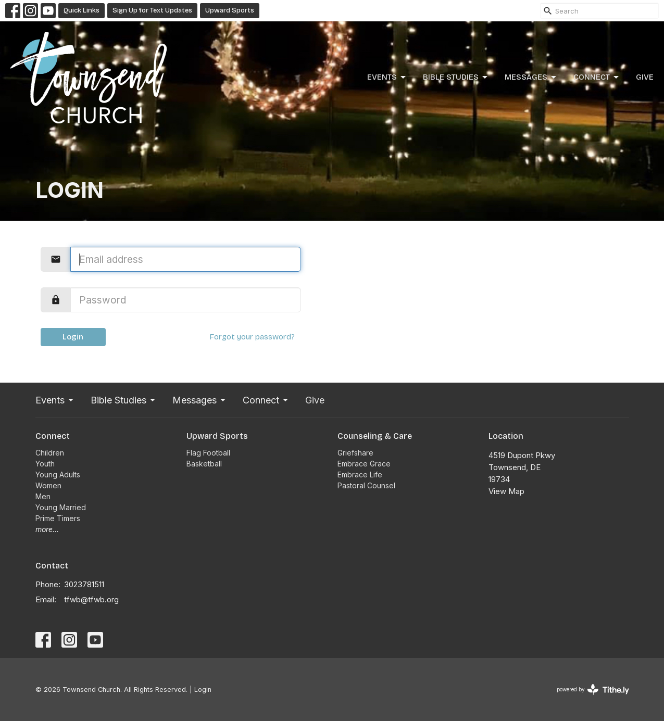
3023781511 (84, 584)
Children (49, 452)
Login (72, 336)
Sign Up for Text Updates (152, 10)
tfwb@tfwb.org (91, 599)
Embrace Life (359, 474)
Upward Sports (229, 10)
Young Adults (57, 474)
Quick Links (81, 10)
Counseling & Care (374, 436)
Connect (596, 77)
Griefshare (355, 452)
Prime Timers (57, 518)
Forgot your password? (252, 336)
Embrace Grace (364, 463)
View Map (506, 491)
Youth (45, 463)
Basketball (204, 463)
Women (48, 485)
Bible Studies (456, 77)
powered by (593, 689)
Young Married (60, 507)
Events (387, 77)
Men (43, 496)
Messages (531, 77)
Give (645, 77)
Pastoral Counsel (366, 485)
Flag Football (208, 452)
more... (47, 529)
